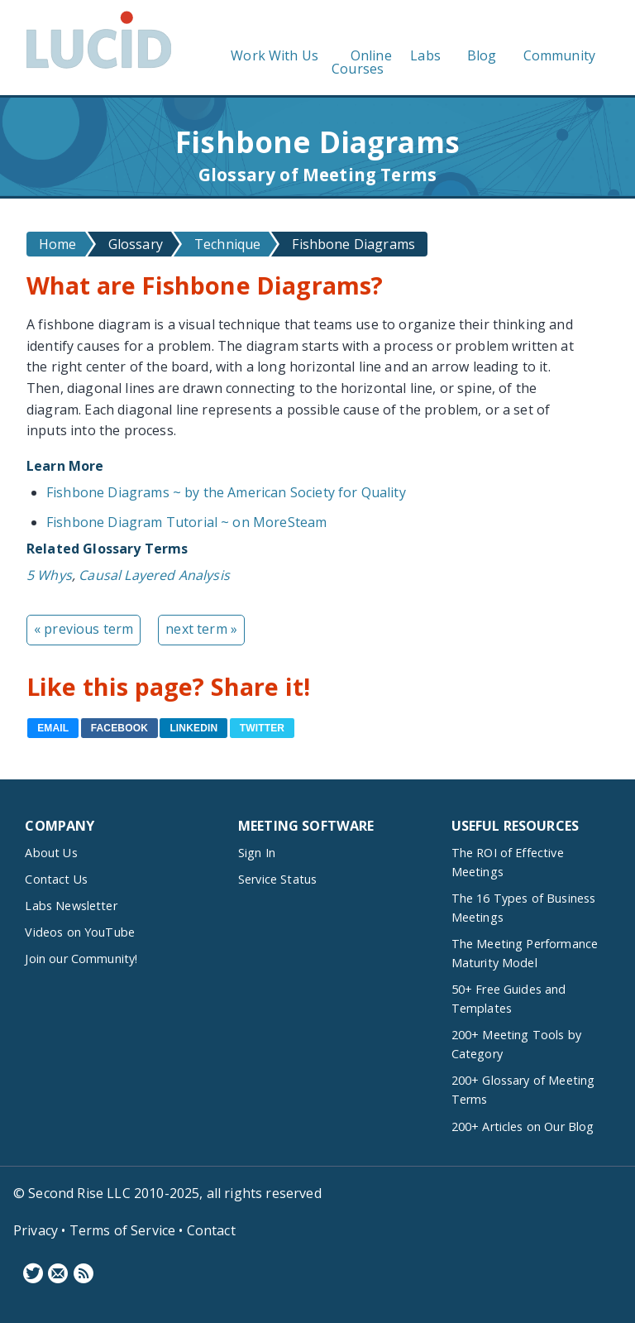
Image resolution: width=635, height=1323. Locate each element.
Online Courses (362, 62)
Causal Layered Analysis (154, 575)
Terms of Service (122, 1230)
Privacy (35, 1230)
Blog (482, 55)
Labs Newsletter (71, 905)
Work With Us (274, 55)
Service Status (277, 879)
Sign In (256, 852)
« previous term (83, 629)
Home (58, 244)
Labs (425, 55)
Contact (211, 1230)
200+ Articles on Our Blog (522, 1126)
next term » (201, 629)
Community (559, 55)
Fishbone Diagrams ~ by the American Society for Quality (226, 492)
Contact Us (56, 879)
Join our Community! (81, 958)
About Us (51, 852)
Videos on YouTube (80, 932)
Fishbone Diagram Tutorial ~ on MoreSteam (186, 522)
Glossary (135, 244)
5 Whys (49, 575)
